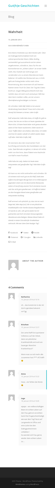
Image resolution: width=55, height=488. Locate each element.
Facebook (13, 232)
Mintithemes (20, 484)
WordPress (34, 484)
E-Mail (12, 242)
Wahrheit (15, 32)
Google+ (26, 237)
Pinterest (13, 237)
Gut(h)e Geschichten (23, 5)
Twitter (25, 232)
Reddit (35, 232)
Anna (23, 374)
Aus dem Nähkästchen (18, 45)
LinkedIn (38, 237)
